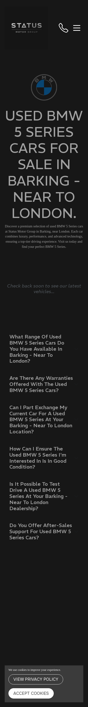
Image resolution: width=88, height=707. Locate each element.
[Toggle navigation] (76, 28)
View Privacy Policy (35, 679)
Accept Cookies (31, 693)
